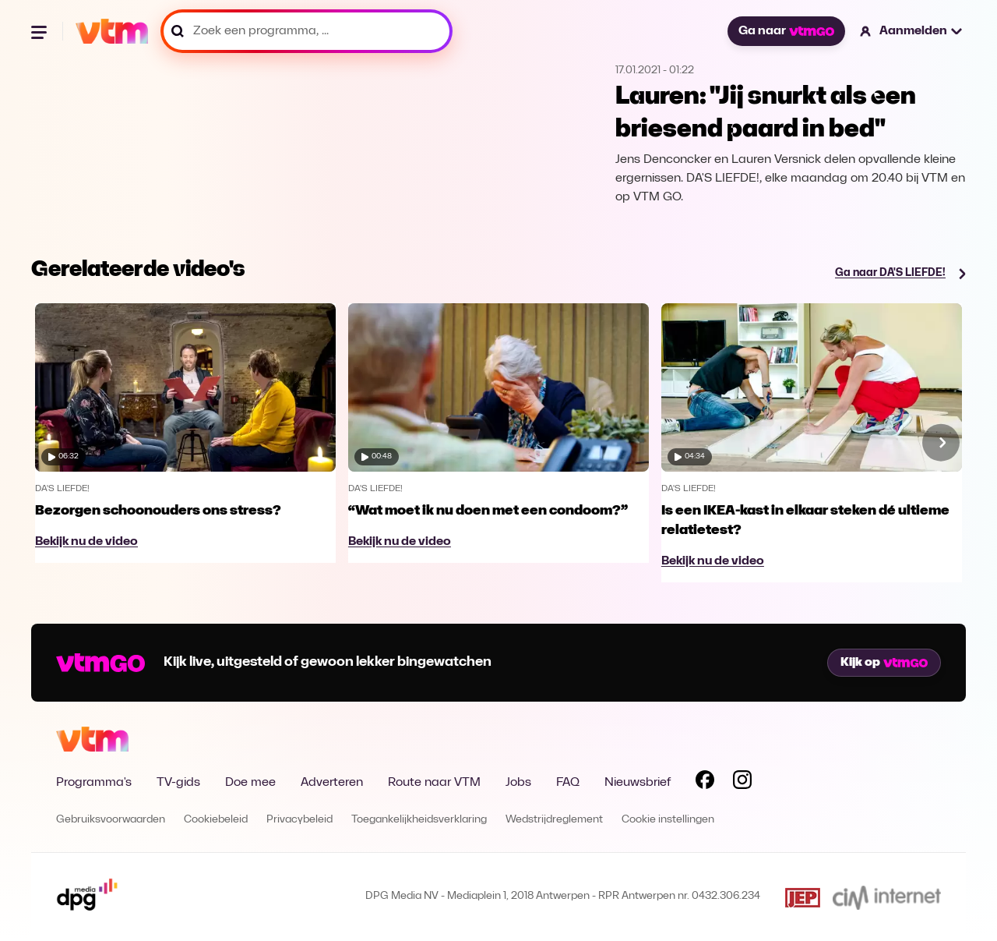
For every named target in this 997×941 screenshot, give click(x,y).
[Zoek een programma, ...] (306, 31)
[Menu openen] (40, 31)
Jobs (518, 783)
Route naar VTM (434, 783)
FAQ (568, 783)
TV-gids (178, 783)
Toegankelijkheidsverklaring (419, 820)
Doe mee (250, 783)
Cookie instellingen (668, 820)
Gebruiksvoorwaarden (110, 820)
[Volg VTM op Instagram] (742, 782)
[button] (912, 31)
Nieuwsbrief (637, 783)
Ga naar (785, 31)
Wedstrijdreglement (554, 820)
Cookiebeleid (216, 820)
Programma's (94, 783)
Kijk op (884, 662)
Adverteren (332, 783)
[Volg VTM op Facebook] (705, 782)
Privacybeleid (299, 820)
